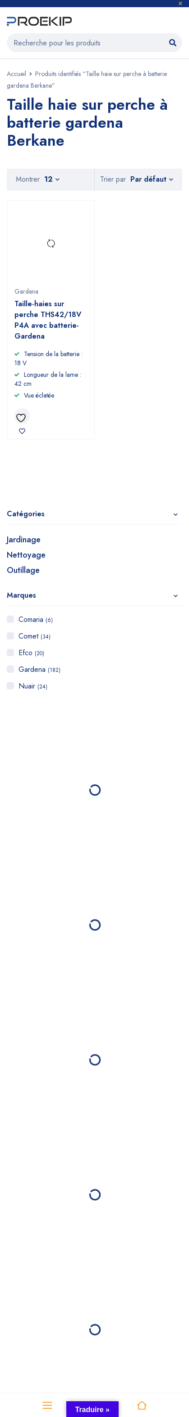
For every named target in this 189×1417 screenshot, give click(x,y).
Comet (34, 636)
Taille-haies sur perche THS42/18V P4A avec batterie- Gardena (47, 320)
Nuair (32, 686)
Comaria (35, 619)
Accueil (16, 73)
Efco (31, 653)
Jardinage (24, 539)
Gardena (39, 669)
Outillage (23, 570)
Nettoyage (26, 555)
